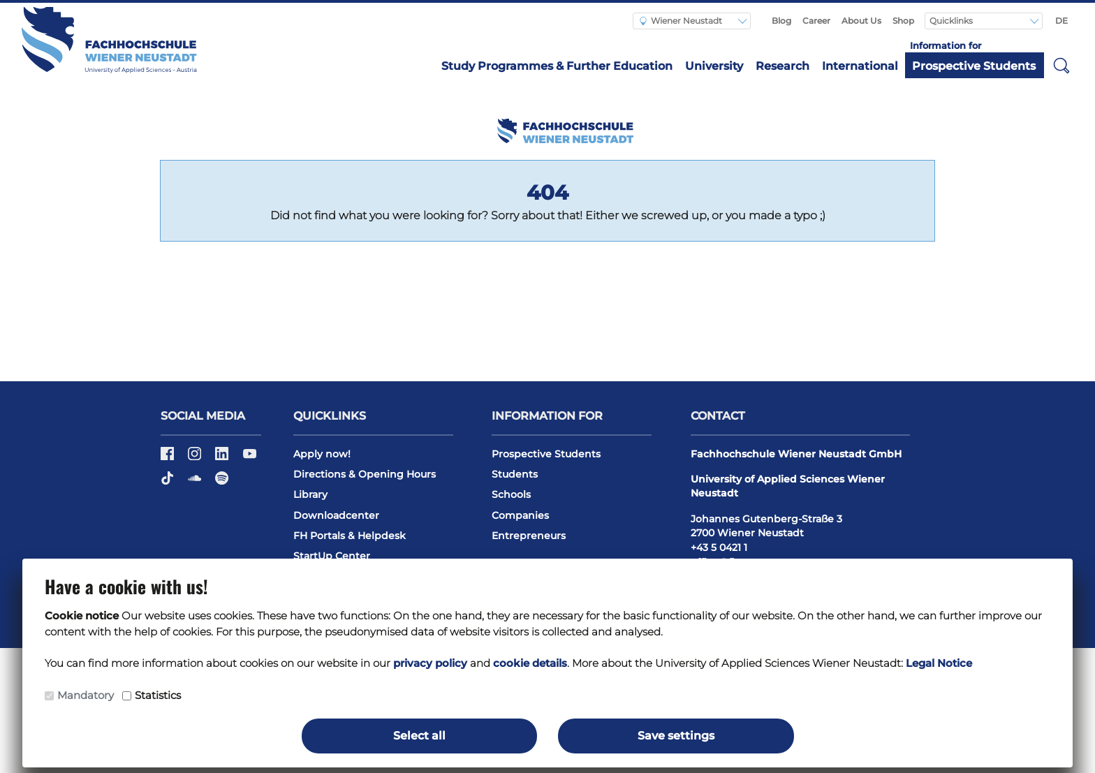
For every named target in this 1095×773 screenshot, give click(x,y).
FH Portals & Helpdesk (349, 535)
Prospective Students (974, 66)
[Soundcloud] (196, 482)
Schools (511, 494)
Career (816, 20)
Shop (903, 20)
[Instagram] (196, 458)
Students (515, 474)
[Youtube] (249, 458)
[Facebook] (169, 458)
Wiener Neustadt (681, 20)
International (860, 66)
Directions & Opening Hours (364, 474)
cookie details (530, 663)
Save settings (676, 735)
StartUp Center (331, 555)
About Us (861, 20)
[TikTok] (169, 482)
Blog (781, 20)
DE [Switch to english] (1061, 20)
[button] (1061, 65)
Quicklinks (952, 20)
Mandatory (85, 695)
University (714, 66)
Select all (419, 735)
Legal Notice (939, 663)
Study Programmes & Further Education (557, 66)
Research (782, 66)
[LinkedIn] (223, 458)
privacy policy (430, 663)
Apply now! (322, 453)
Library (310, 494)
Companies (520, 515)
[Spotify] (221, 482)
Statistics (158, 695)
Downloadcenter (336, 515)
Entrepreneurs (529, 535)
